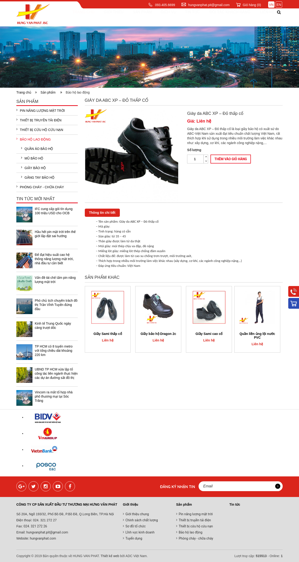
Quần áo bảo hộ (37, 148)
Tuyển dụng (133, 538)
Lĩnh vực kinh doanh (140, 532)
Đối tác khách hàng (225, 17)
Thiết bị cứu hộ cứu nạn (39, 129)
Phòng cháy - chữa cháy (40, 187)
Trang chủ (80, 17)
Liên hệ (262, 17)
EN (279, 5)
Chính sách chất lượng (141, 520)
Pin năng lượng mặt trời (40, 110)
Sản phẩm (137, 17)
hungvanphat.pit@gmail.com (209, 5)
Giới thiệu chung (137, 514)
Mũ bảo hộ (32, 158)
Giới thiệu (109, 17)
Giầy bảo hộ (33, 168)
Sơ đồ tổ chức (135, 526)
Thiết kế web (110, 556)
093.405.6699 (165, 5)
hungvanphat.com (42, 538)
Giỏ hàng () (252, 5)
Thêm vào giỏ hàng (230, 159)
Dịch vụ (164, 17)
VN (271, 5)
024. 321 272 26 (35, 526)
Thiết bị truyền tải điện (38, 120)
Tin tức (187, 17)
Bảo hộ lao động (33, 139)
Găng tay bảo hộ (37, 177)
